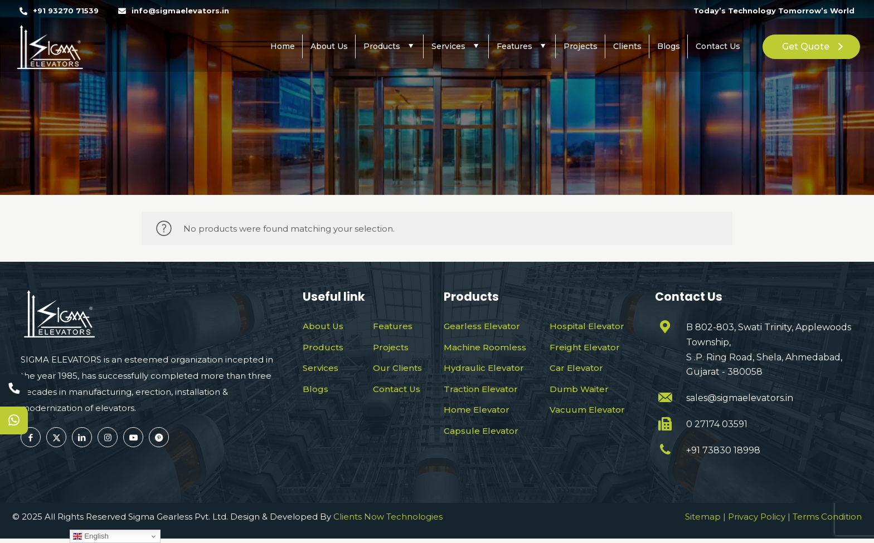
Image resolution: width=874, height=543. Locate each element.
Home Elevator (476, 409)
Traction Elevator (481, 389)
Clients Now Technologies (388, 521)
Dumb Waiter (579, 389)
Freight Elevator (585, 347)
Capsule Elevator (481, 430)
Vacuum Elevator (587, 409)
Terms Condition (827, 521)
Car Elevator (576, 368)
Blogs (315, 389)
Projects (391, 347)
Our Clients (397, 368)
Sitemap (703, 521)
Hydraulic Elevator (484, 368)
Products (323, 347)
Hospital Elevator (587, 326)
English (90, 536)
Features (392, 326)
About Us (323, 326)
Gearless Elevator (482, 326)
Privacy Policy (756, 521)
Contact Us (396, 389)
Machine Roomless (485, 347)
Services (320, 368)
